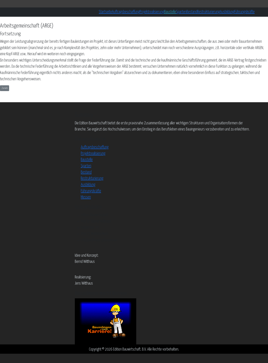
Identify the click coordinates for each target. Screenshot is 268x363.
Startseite (105, 12)
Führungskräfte (244, 12)
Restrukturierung (208, 12)
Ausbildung (227, 12)
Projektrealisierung (152, 12)
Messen (86, 197)
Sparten (181, 12)
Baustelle (170, 12)
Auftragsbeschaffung (126, 12)
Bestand (191, 12)
